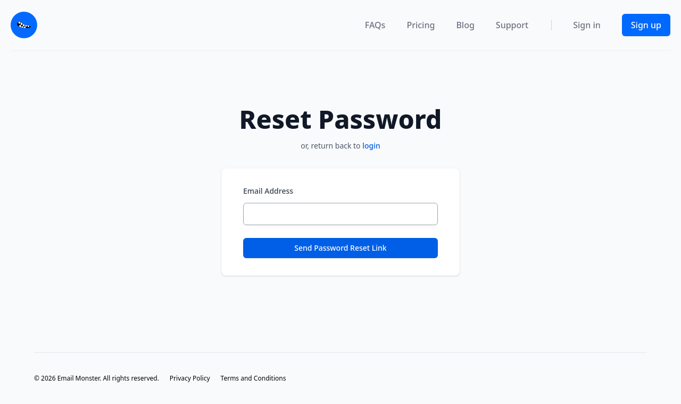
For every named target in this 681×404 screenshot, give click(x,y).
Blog (465, 25)
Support (512, 25)
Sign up (646, 25)
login (371, 146)
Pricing (420, 25)
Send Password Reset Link (340, 248)
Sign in (587, 25)
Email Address (268, 191)
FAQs (375, 25)
